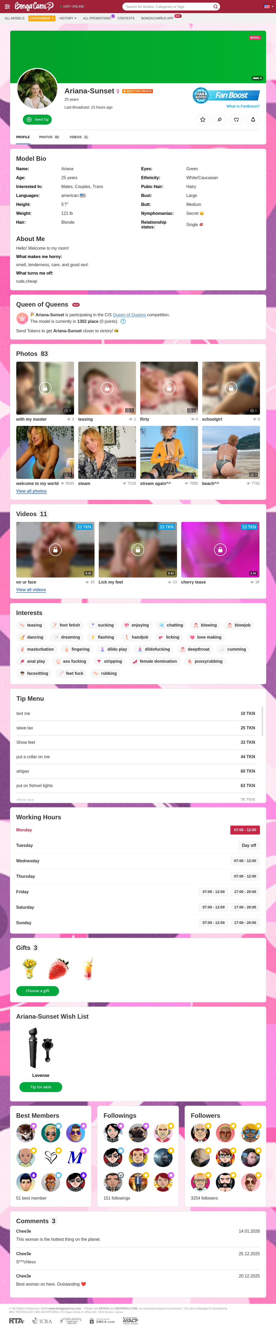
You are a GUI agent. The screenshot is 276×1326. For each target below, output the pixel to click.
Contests (126, 18)
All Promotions (98, 17)
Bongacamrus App (158, 17)
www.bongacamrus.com (65, 1308)
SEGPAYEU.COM (126, 1308)
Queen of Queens (129, 315)
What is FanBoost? (243, 106)
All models (14, 18)
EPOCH (104, 1308)
